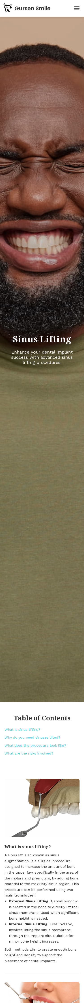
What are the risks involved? (28, 753)
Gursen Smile (32, 8)
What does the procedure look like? (35, 745)
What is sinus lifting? (22, 729)
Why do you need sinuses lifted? (32, 737)
